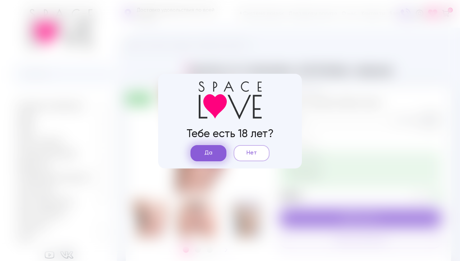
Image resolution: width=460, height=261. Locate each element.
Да (208, 153)
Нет (252, 153)
